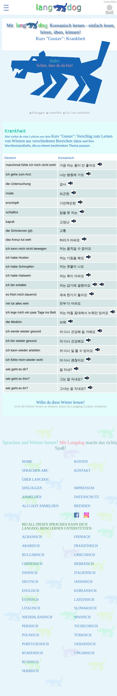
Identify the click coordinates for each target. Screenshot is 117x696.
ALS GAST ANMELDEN (40, 506)
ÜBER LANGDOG (35, 479)
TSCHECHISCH (86, 626)
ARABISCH (31, 546)
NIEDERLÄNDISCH (37, 617)
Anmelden (55, 112)
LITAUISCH (31, 608)
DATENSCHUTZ (86, 497)
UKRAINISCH (84, 644)
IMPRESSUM (84, 488)
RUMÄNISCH (32, 653)
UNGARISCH (84, 653)
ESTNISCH (30, 600)
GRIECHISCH (84, 555)
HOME (27, 462)
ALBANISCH (32, 537)
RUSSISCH (30, 662)
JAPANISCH (83, 582)
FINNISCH (82, 537)
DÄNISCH (30, 573)
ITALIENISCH (84, 573)
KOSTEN (81, 462)
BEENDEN (82, 506)
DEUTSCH (30, 582)
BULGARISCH (33, 555)
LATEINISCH (84, 600)
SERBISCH (30, 671)
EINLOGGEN (32, 488)
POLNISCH (30, 635)
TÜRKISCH (82, 635)
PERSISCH (30, 626)
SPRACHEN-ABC (35, 470)
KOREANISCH (85, 591)
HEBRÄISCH (84, 564)
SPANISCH (82, 617)
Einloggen (38, 112)
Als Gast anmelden (77, 112)
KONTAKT (82, 470)
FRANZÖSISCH (86, 546)
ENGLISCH (30, 591)
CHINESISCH (32, 564)
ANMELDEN (32, 497)
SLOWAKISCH (85, 608)
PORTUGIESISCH (35, 644)
